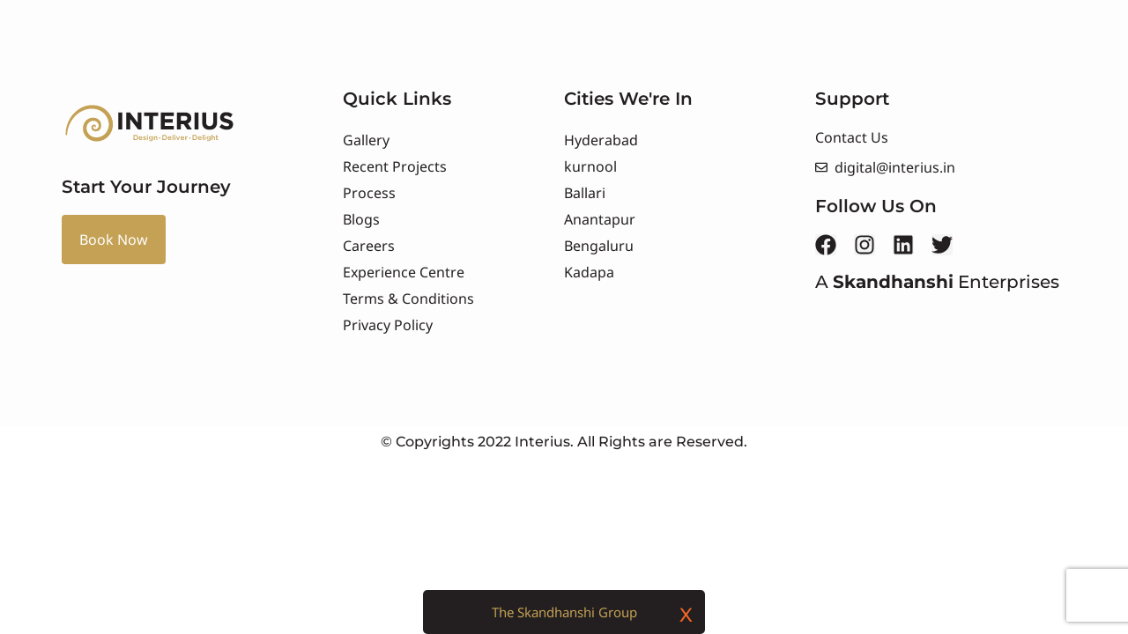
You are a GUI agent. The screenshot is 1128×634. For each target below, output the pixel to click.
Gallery (366, 140)
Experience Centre (403, 272)
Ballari (584, 193)
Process (369, 193)
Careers (369, 245)
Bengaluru (599, 245)
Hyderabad (601, 140)
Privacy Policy (388, 325)
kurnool (590, 166)
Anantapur (599, 219)
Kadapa (589, 272)
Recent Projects (395, 166)
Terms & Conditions (408, 298)
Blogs (361, 219)
